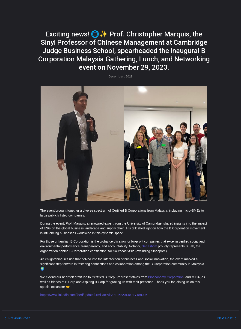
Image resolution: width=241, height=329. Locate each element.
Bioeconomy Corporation (166, 277)
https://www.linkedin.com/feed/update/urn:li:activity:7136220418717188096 (93, 295)
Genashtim (149, 246)
